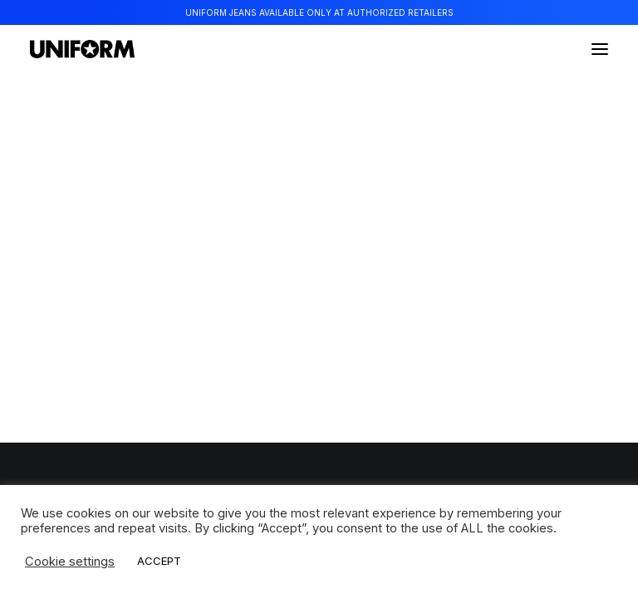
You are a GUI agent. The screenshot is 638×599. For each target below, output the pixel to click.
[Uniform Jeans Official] (82, 49)
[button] (600, 49)
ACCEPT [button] (159, 560)
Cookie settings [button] (70, 561)
